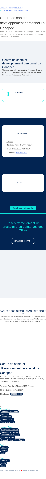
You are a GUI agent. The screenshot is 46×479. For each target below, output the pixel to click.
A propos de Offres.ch (9, 430)
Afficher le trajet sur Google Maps (23, 208)
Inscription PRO (7, 419)
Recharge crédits (7, 422)
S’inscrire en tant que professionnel (14, 10)
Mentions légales (7, 437)
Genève (4, 450)
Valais (3, 463)
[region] (23, 275)
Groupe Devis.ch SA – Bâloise (12, 440)
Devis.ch (20, 8)
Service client (6, 417)
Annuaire (4, 414)
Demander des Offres (9, 412)
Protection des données (10, 435)
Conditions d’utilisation (9, 432)
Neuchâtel (5, 460)
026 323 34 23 (21, 153)
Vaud (3, 466)
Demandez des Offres (8, 8)
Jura (2, 453)
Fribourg (4, 448)
